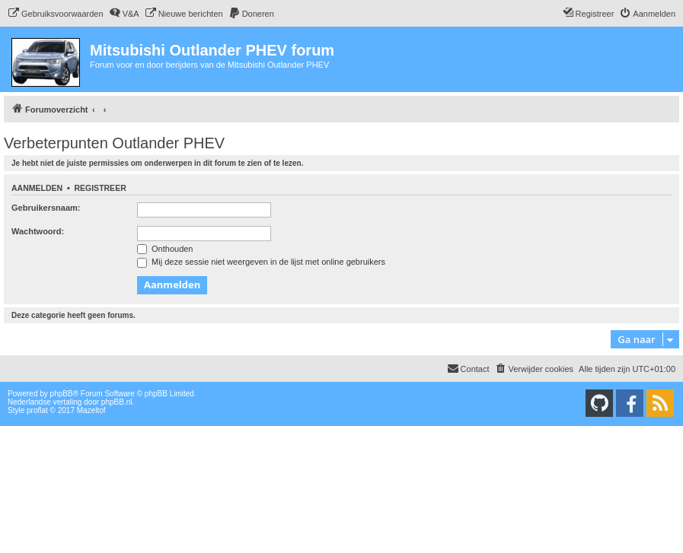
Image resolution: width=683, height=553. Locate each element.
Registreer (100, 187)
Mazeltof (91, 410)
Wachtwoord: (37, 231)
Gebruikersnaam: (45, 207)
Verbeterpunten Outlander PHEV (114, 143)
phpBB (61, 393)
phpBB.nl (116, 402)
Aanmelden (36, 187)
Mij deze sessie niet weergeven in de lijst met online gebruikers (261, 261)
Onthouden (165, 248)
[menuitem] (56, 14)
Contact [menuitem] (468, 368)
